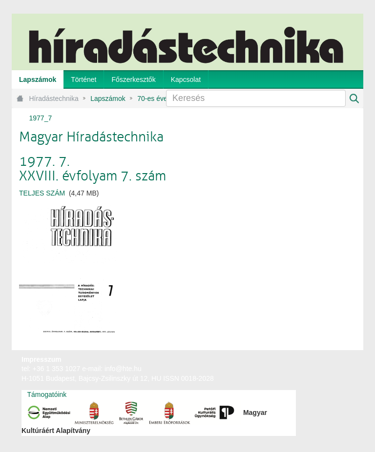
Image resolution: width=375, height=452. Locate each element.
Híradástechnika (54, 98)
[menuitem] (37, 79)
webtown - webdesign (331, 368)
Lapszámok (107, 98)
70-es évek (153, 98)
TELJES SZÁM (42, 193)
